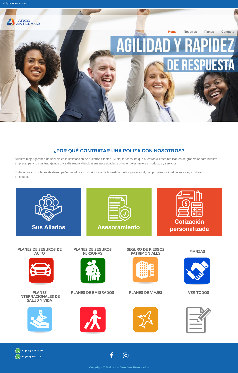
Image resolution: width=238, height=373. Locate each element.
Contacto (227, 31)
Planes (209, 31)
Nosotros (190, 31)
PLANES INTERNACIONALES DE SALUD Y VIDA (39, 296)
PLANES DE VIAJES (145, 292)
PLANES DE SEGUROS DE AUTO (39, 251)
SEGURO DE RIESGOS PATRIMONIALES (145, 251)
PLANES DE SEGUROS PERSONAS (92, 251)
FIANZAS (197, 251)
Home (172, 31)
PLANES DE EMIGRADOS (92, 292)
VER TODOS (198, 292)
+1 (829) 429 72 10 (32, 350)
